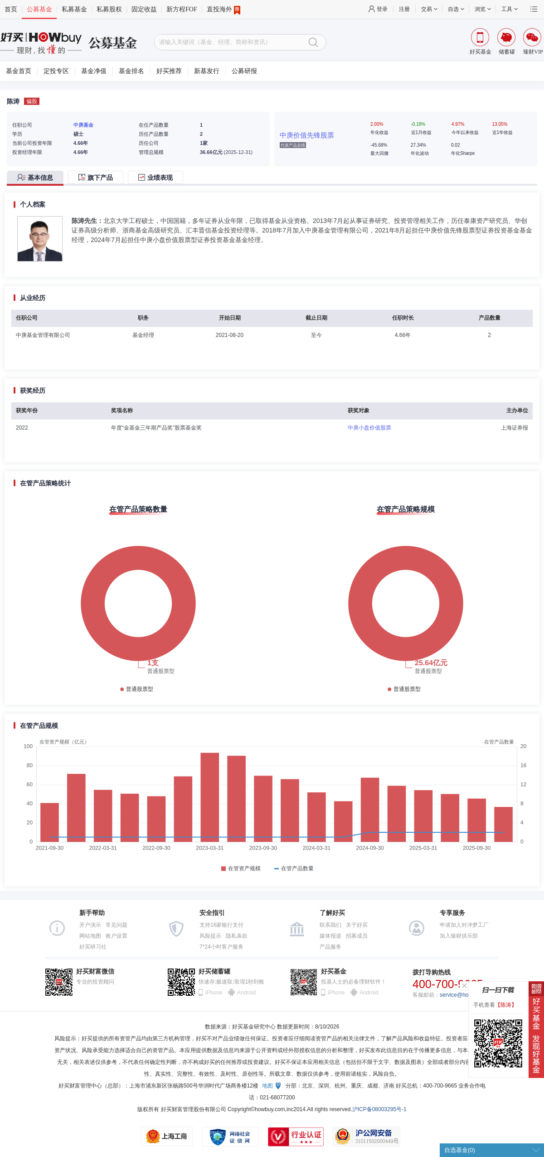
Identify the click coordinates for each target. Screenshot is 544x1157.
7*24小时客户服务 (221, 947)
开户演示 (90, 925)
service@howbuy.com (466, 995)
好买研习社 (93, 947)
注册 (404, 9)
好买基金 (333, 971)
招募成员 (357, 936)
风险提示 (210, 936)
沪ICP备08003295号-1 (379, 1109)
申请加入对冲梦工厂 (464, 925)
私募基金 (74, 9)
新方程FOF (181, 9)
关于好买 (357, 925)
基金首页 (18, 71)
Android (246, 992)
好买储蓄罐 (214, 971)
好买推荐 (169, 71)
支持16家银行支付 (221, 925)
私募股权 (109, 9)
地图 (267, 1086)
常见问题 (116, 925)
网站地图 (90, 936)
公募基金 (39, 9)
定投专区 (56, 71)
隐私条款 (237, 936)
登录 (382, 9)
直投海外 (223, 9)
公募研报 (244, 71)
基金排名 (131, 71)
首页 (11, 9)
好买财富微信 (95, 971)
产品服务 (330, 947)
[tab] (37, 178)
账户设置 (116, 936)
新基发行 (206, 71)
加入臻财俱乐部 (459, 936)
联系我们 (330, 925)
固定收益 (144, 9)
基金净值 (94, 71)
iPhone (213, 992)
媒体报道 (330, 936)
